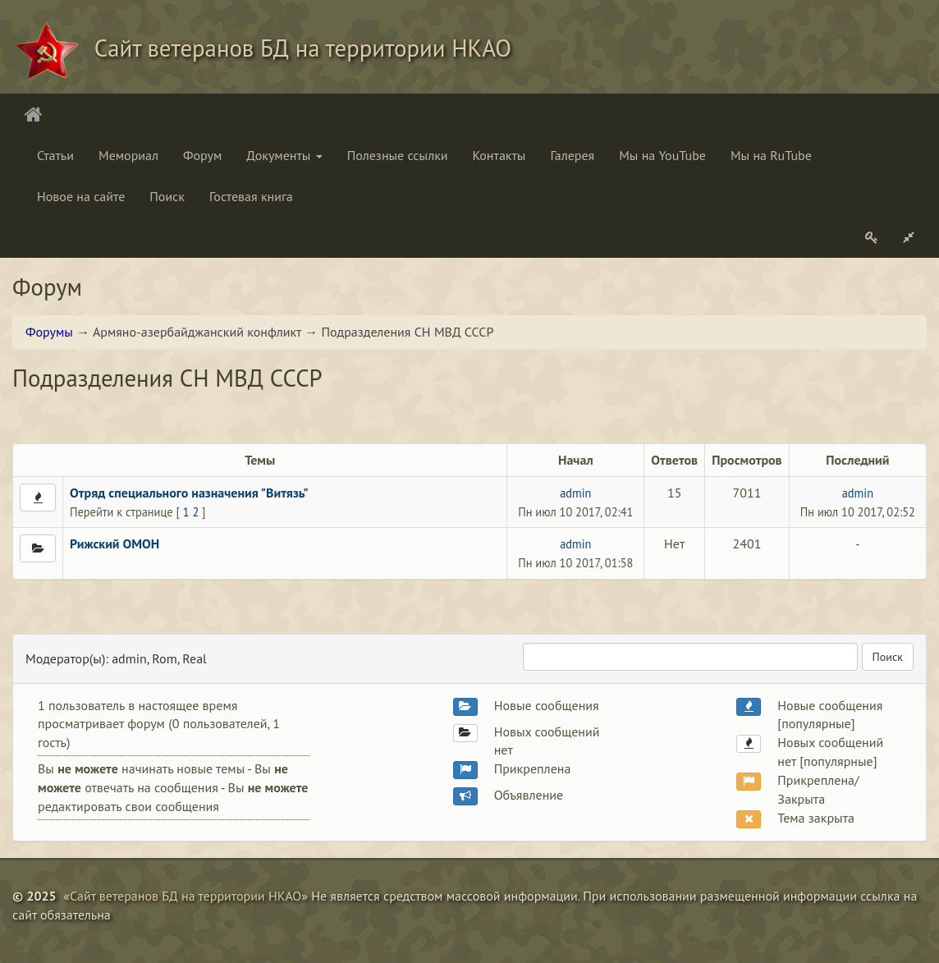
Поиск (167, 196)
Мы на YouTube (662, 155)
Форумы (49, 331)
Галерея (572, 155)
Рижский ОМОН (114, 543)
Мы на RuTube (771, 155)
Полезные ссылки (397, 155)
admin (575, 493)
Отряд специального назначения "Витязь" (189, 492)
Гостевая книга (251, 196)
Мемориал (128, 155)
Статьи (55, 155)
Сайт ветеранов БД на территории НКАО (185, 895)
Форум (202, 155)
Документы (284, 155)
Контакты (499, 155)
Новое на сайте (81, 196)
